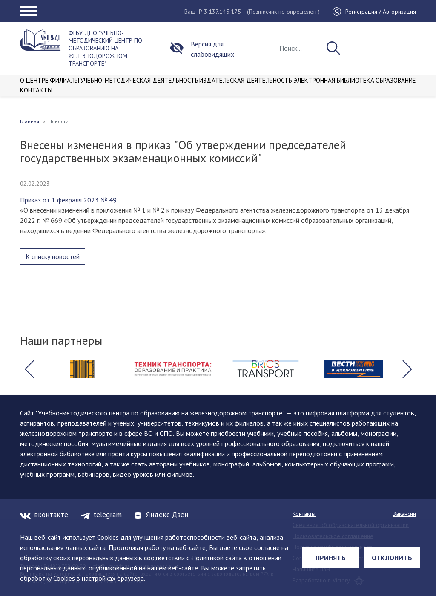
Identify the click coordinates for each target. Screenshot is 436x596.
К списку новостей (53, 256)
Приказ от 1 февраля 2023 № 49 (68, 200)
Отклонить (392, 557)
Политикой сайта (216, 557)
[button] (29, 369)
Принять (331, 557)
